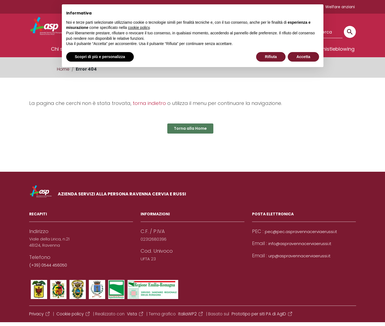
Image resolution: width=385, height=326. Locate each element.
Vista (135, 318)
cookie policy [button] (139, 27)
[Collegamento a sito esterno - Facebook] (39, 293)
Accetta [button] (303, 57)
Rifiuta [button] (271, 57)
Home (63, 73)
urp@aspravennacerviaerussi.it (299, 259)
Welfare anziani (340, 7)
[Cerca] (350, 32)
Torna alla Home (190, 132)
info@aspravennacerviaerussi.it (299, 247)
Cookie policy (73, 318)
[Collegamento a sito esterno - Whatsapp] (153, 293)
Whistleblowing (336, 52)
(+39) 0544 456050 (48, 269)
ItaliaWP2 (191, 318)
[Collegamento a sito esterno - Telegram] (116, 293)
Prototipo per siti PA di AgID (262, 318)
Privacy (39, 318)
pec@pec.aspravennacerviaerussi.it (301, 235)
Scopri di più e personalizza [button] (100, 57)
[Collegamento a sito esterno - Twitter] (58, 293)
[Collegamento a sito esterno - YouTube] (77, 293)
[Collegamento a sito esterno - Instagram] (97, 293)
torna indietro (149, 107)
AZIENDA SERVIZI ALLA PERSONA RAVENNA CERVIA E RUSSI (122, 198)
